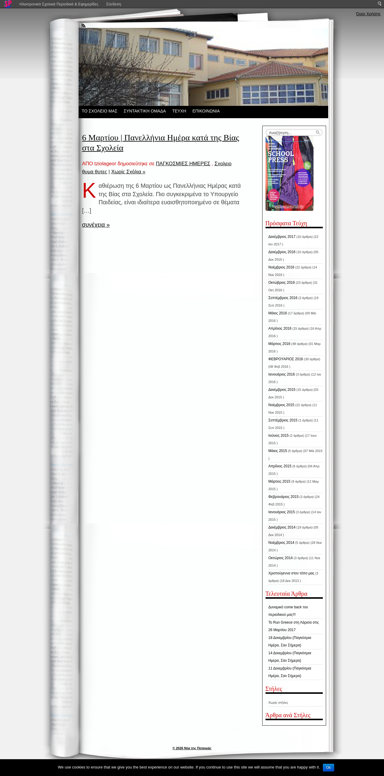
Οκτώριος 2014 (280, 558)
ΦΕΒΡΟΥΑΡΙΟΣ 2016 (285, 359)
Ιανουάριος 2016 (281, 374)
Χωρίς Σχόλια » (128, 172)
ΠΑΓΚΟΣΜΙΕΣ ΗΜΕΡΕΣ (183, 163)
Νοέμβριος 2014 (281, 543)
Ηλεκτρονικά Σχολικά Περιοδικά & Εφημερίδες (59, 4)
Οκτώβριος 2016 (281, 282)
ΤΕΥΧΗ (179, 111)
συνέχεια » (96, 224)
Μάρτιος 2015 (279, 481)
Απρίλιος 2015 (280, 466)
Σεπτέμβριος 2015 (283, 420)
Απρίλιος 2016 (280, 328)
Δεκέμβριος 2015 (282, 390)
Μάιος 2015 (277, 451)
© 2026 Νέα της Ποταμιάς (192, 748)
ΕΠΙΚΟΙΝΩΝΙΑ (206, 111)
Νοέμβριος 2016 (281, 267)
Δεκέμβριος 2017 (282, 237)
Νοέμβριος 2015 (281, 405)
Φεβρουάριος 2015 (283, 497)
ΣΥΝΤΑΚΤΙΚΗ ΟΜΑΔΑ (145, 111)
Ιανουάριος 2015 (281, 512)
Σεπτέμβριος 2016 (283, 298)
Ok (328, 768)
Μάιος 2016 (277, 313)
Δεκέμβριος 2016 (282, 252)
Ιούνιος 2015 (278, 435)
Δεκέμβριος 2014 (282, 527)
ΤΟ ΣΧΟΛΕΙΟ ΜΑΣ (100, 111)
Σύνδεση (113, 4)
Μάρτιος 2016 (279, 344)
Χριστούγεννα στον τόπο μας (291, 573)
